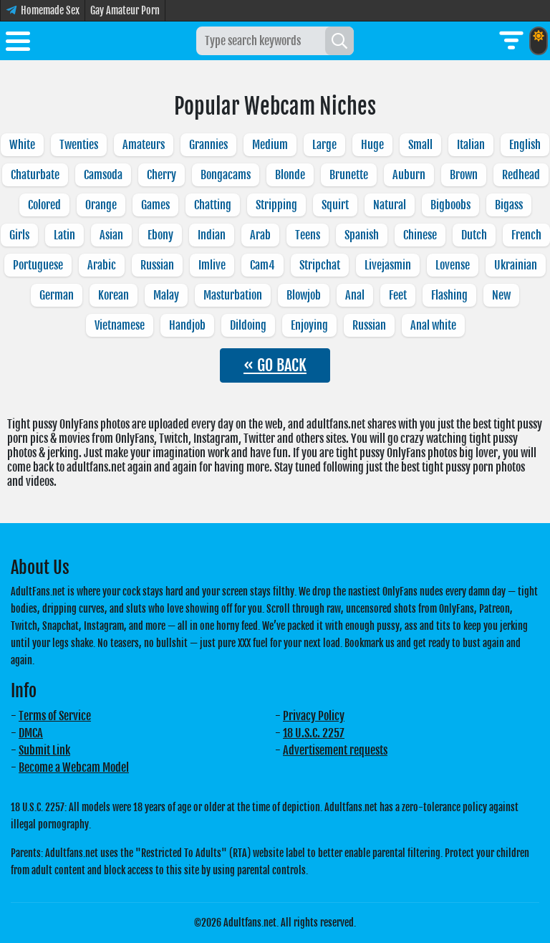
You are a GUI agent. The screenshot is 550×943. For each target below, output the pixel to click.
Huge (372, 145)
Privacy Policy (313, 716)
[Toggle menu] (18, 44)
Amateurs (143, 145)
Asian (111, 235)
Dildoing (248, 325)
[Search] (339, 41)
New (501, 295)
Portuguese (38, 265)
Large (324, 145)
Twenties (78, 145)
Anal (355, 295)
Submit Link (44, 750)
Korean (113, 295)
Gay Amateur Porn (125, 10)
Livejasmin (388, 265)
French (526, 235)
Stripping (276, 205)
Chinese (420, 235)
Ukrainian (515, 265)
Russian (157, 265)
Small (420, 145)
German (56, 295)
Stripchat (319, 265)
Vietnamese (120, 325)
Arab (260, 235)
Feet (398, 295)
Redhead (521, 175)
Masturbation (232, 295)
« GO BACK (275, 365)
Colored (44, 205)
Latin (64, 235)
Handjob (187, 325)
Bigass (509, 205)
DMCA (31, 733)
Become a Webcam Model (74, 767)
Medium (270, 145)
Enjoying (309, 325)
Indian (212, 235)
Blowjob (303, 295)
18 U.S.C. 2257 (313, 733)
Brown (464, 175)
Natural (389, 205)
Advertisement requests (335, 750)
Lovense (452, 265)
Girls (19, 235)
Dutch (474, 235)
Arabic (101, 265)
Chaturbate (35, 175)
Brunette (348, 175)
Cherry (161, 175)
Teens (307, 235)
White (22, 145)
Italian (471, 145)
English (525, 145)
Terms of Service (55, 716)
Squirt (335, 205)
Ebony (160, 235)
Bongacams (226, 175)
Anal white (433, 325)
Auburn (408, 175)
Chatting (212, 205)
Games (155, 205)
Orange (101, 205)
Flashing (449, 295)
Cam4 (262, 265)
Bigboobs (450, 205)
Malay (166, 295)
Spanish (361, 235)
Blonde (290, 175)
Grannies (208, 145)
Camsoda (103, 175)
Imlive (212, 265)
